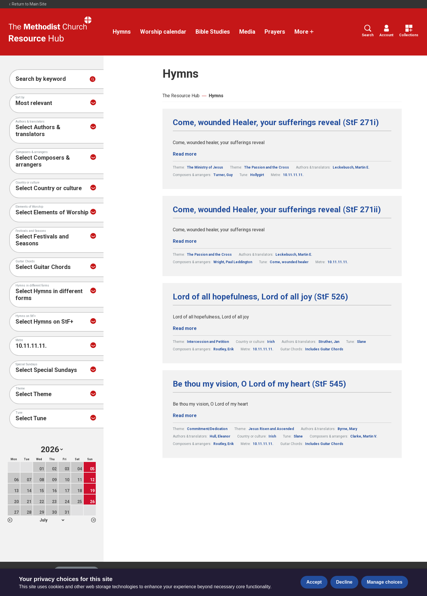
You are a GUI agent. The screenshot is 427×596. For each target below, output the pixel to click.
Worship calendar (163, 31)
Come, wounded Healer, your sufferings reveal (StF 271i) (276, 122)
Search (368, 31)
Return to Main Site (28, 4)
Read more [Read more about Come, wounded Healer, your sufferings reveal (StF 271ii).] (185, 241)
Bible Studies (213, 31)
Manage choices (385, 582)
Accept (313, 582)
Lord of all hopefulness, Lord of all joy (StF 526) (260, 296)
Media (247, 31)
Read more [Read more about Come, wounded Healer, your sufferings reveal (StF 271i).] (185, 154)
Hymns (122, 31)
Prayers (275, 31)
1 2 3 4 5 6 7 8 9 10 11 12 (52, 520)
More (304, 31)
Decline (344, 582)
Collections (408, 31)
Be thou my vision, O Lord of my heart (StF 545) (259, 384)
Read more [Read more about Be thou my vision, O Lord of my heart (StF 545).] (185, 415)
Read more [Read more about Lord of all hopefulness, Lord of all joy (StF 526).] (185, 328)
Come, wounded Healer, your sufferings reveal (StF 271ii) (277, 209)
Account (386, 31)
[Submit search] (92, 79)
